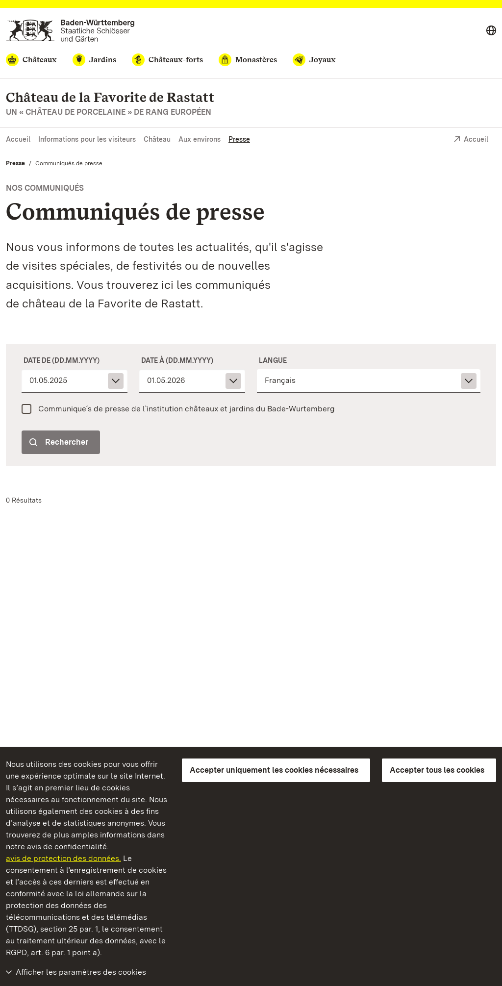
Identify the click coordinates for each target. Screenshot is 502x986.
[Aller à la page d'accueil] (70, 31)
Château (157, 139)
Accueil (18, 139)
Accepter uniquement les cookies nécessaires (274, 770)
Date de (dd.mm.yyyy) (62, 360)
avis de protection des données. (63, 858)
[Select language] (491, 31)
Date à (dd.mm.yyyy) (177, 360)
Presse (239, 139)
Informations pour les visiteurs (87, 139)
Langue (273, 360)
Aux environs (199, 139)
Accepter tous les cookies (437, 770)
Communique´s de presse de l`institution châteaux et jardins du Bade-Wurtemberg (186, 408)
